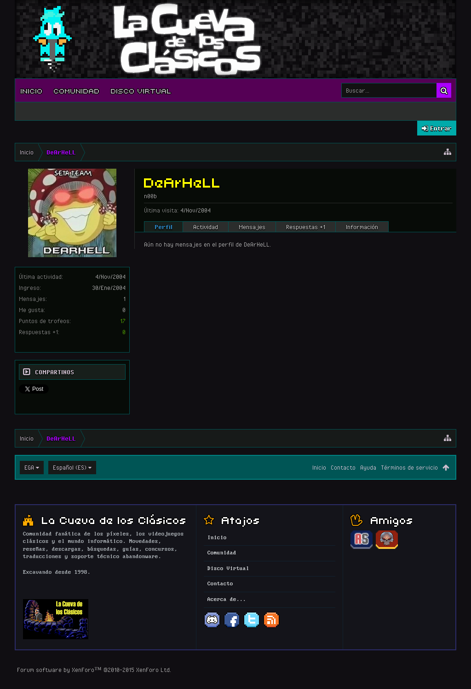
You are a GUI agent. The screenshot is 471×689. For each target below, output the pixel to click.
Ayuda (368, 467)
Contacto (343, 467)
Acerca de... (226, 599)
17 (123, 320)
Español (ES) (69, 467)
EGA (29, 467)
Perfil (163, 226)
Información (362, 226)
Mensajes (252, 226)
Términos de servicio (409, 467)
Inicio (32, 90)
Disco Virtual (141, 90)
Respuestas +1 (305, 226)
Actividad (205, 226)
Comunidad (77, 90)
